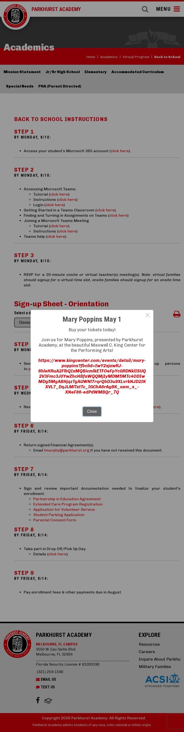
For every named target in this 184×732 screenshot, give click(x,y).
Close (92, 411)
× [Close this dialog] (147, 315)
